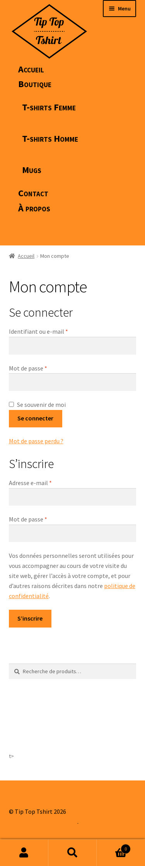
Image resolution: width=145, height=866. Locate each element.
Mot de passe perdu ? (36, 441)
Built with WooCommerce (43, 821)
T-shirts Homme (50, 138)
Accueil (31, 69)
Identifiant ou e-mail (54, 331)
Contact (33, 193)
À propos (34, 208)
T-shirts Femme (49, 107)
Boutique (34, 84)
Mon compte (24, 853)
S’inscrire (30, 618)
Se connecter (35, 418)
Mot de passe (43, 368)
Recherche (72, 853)
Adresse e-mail (45, 482)
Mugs (31, 170)
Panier (114, 847)
